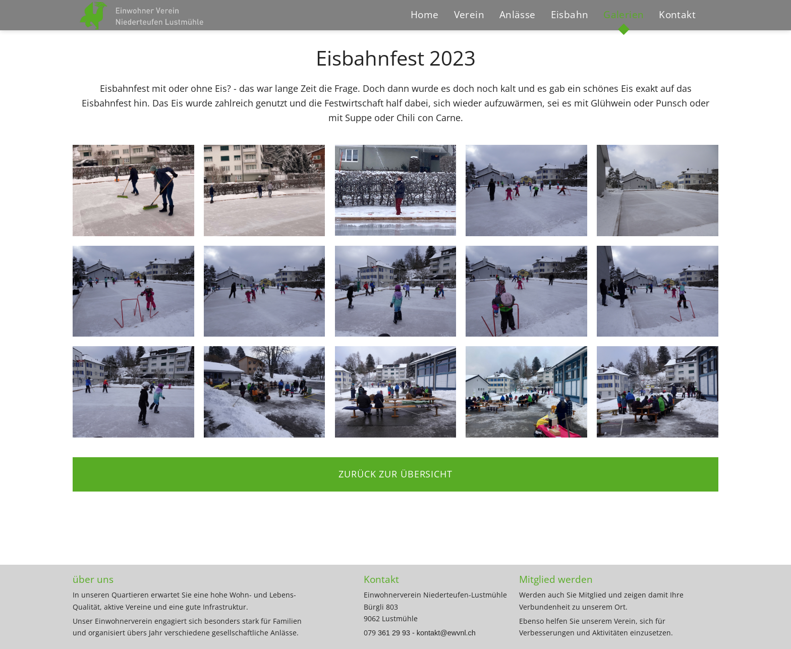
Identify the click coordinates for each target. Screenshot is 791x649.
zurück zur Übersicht (395, 474)
